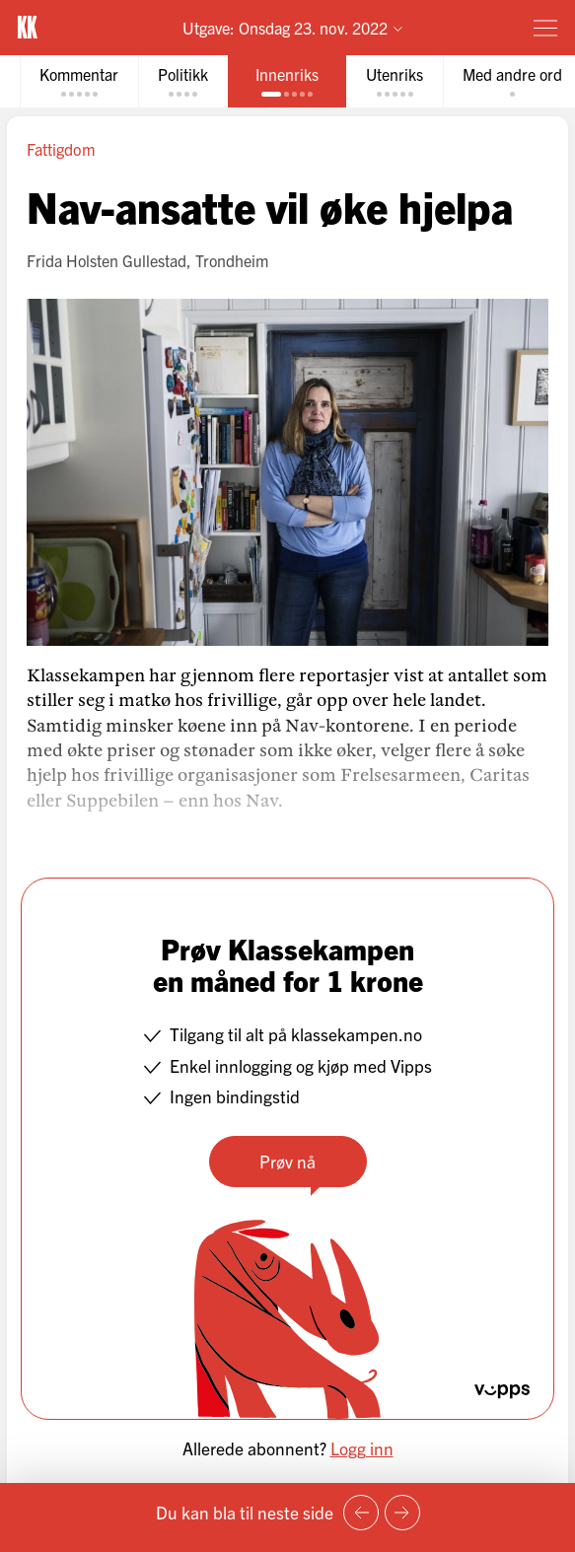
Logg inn (362, 1448)
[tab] (79, 81)
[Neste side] (402, 1512)
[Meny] (545, 27)
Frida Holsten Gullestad (106, 260)
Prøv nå (287, 1161)
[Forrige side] (361, 1512)
